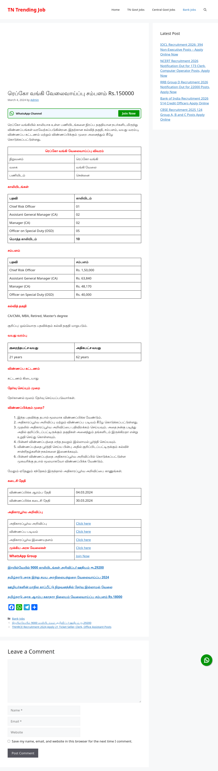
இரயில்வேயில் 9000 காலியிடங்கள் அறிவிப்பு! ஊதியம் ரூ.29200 (56, 567)
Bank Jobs (189, 9)
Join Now (129, 113)
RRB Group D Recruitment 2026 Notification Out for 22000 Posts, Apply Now (185, 87)
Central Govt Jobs (163, 9)
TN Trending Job (26, 9)
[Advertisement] (74, 59)
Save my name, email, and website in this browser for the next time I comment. (72, 741)
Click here (83, 523)
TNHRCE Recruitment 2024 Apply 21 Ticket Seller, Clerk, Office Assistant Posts (61, 627)
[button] (205, 9)
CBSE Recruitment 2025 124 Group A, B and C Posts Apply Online (182, 114)
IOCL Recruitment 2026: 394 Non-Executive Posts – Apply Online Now (181, 49)
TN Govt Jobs (135, 9)
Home (116, 9)
